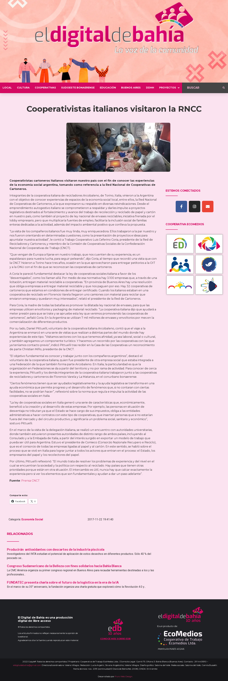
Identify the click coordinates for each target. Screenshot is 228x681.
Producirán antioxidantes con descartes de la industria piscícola (56, 549)
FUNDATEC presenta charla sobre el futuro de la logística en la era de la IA (63, 582)
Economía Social (32, 519)
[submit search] (224, 88)
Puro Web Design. (124, 676)
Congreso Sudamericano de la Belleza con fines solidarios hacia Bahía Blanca (64, 566)
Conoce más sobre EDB (115, 638)
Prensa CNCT (30, 480)
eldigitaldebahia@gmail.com (27, 665)
